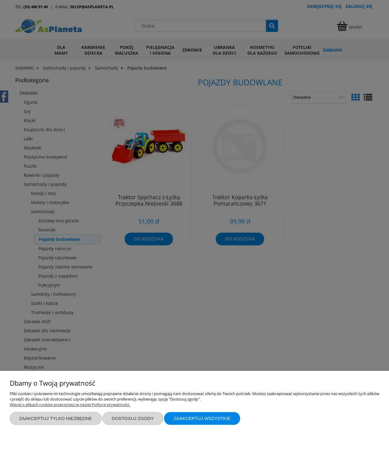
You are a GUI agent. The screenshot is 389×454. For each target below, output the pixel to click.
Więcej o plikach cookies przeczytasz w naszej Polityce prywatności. (70, 404)
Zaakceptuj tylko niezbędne (55, 418)
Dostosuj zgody (133, 418)
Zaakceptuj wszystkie (202, 418)
